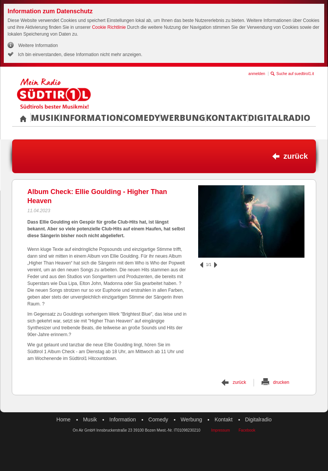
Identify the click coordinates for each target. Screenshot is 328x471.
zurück (296, 156)
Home (64, 419)
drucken (281, 382)
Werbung (182, 117)
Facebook (246, 430)
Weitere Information (38, 45)
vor (215, 264)
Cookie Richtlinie (109, 27)
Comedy (141, 117)
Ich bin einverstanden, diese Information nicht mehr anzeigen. (79, 54)
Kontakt (227, 117)
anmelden (256, 74)
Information (91, 117)
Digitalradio (279, 117)
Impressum (220, 430)
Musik (45, 117)
